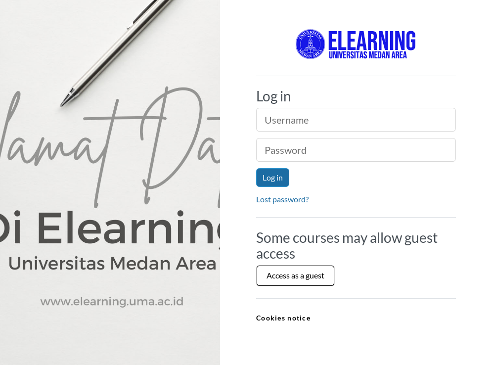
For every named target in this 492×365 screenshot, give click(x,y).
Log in (273, 177)
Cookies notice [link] (283, 318)
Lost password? (282, 199)
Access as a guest (295, 275)
